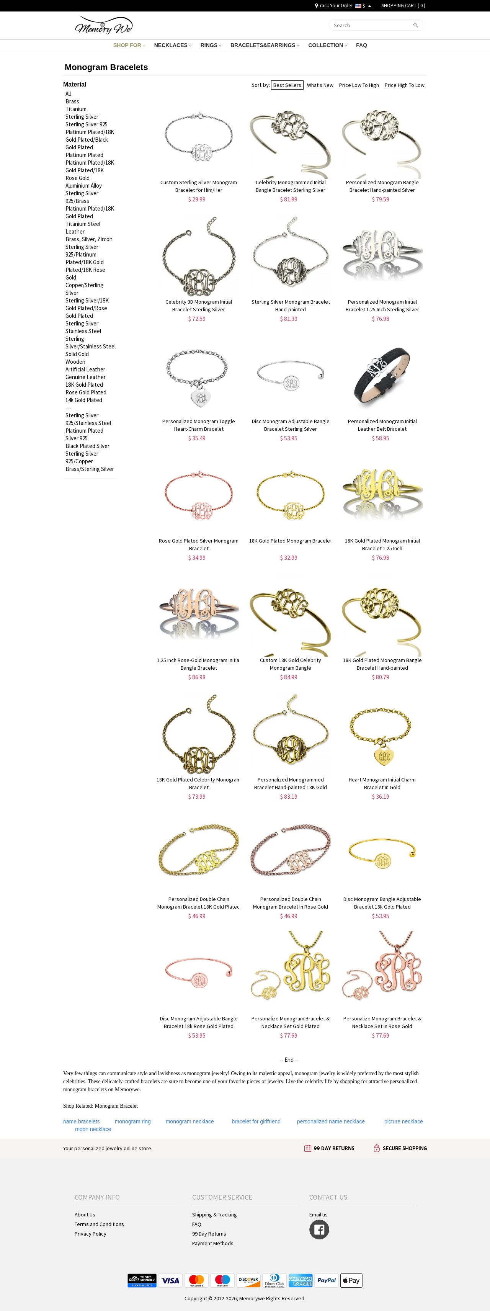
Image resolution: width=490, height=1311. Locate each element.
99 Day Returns (209, 1233)
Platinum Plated (84, 155)
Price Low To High (359, 85)
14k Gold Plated (83, 400)
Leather (75, 231)
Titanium (76, 109)
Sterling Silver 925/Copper (81, 457)
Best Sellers (287, 85)
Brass (72, 101)
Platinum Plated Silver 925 (84, 434)
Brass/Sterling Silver (89, 468)
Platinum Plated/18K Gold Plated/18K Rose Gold (89, 170)
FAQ (362, 45)
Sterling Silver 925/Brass (81, 197)
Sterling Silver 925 (86, 124)
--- (68, 407)
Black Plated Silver (87, 446)
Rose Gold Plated (85, 392)
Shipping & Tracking (214, 1214)
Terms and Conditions (99, 1224)
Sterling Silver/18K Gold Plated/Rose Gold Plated (87, 308)
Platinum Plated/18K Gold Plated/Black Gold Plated (89, 139)
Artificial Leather (85, 369)
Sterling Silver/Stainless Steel (90, 342)
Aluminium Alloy (83, 185)
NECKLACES (172, 45)
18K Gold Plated (84, 384)
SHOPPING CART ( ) (403, 5)
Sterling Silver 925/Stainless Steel (88, 419)
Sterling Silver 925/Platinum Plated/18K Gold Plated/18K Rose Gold (85, 262)
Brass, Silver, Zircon (89, 239)
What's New (320, 85)
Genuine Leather (85, 377)
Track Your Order (333, 5)
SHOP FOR (129, 45)
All (68, 93)
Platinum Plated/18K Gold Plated (89, 212)
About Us (85, 1214)
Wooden (75, 361)
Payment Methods (213, 1243)
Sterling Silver (81, 116)
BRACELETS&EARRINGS (264, 45)
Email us (318, 1214)
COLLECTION (327, 45)
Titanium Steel (82, 223)
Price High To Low (405, 85)
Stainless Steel (83, 331)
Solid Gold (77, 354)
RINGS (211, 45)
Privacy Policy (90, 1233)
